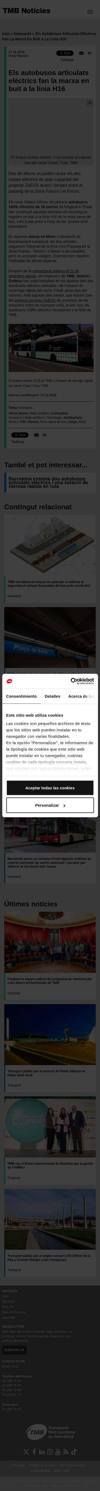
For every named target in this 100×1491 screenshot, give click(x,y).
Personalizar (50, 805)
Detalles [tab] (52, 696)
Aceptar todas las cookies (50, 787)
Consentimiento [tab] (21, 696)
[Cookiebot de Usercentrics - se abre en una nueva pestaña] (71, 681)
